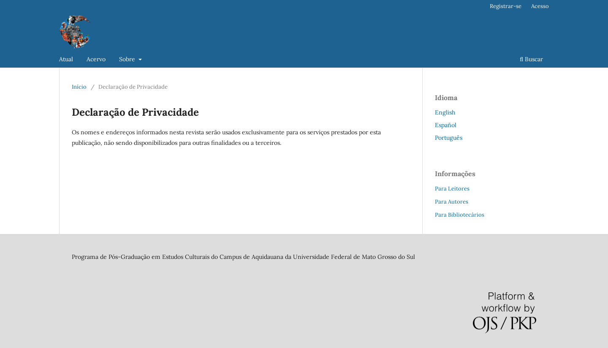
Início (79, 86)
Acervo (96, 59)
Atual (66, 59)
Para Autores (451, 201)
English (445, 112)
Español (445, 125)
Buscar (531, 59)
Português (448, 137)
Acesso (540, 6)
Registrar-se (505, 6)
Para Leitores (452, 188)
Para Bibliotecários (459, 214)
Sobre (128, 59)
